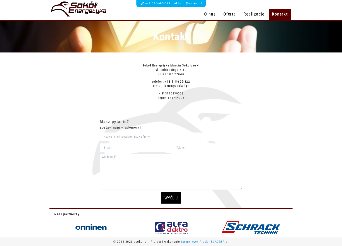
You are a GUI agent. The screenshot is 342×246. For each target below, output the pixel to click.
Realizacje (253, 14)
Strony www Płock (195, 241)
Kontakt (280, 14)
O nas (210, 14)
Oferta (229, 14)
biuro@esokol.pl (190, 3)
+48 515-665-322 (158, 3)
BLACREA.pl (220, 241)
